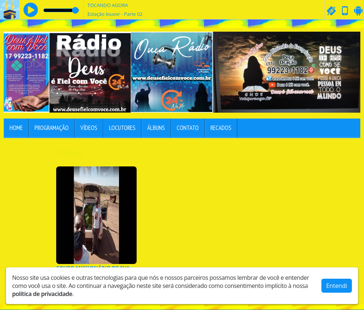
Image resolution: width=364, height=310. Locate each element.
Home (16, 128)
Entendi (336, 286)
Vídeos (88, 128)
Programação (52, 128)
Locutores (122, 128)
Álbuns (156, 128)
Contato (188, 128)
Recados (220, 128)
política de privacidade (42, 294)
